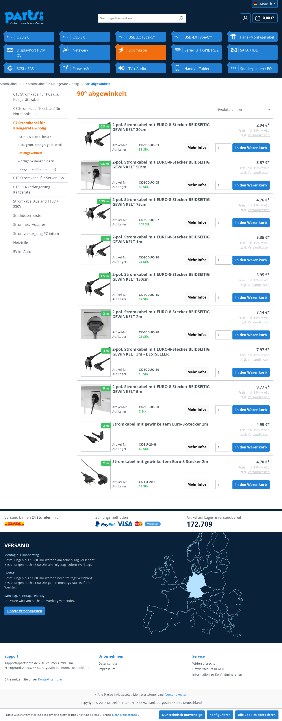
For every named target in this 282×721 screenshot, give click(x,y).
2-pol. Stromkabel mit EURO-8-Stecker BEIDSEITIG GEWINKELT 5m (161, 389)
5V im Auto (22, 251)
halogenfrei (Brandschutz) (37, 169)
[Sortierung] (244, 109)
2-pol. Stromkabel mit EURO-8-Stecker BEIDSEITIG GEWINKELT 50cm (161, 164)
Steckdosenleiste (27, 215)
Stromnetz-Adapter (29, 224)
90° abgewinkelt (30, 153)
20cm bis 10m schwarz (34, 137)
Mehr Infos (196, 147)
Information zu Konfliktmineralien (217, 674)
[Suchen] (181, 18)
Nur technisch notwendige (182, 715)
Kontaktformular (50, 679)
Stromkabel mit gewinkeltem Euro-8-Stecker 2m (160, 424)
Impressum (106, 669)
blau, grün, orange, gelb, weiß (40, 145)
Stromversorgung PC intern (36, 233)
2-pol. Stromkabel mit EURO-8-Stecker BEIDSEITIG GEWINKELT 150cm (161, 277)
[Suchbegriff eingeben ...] (137, 18)
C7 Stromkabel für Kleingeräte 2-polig (29, 125)
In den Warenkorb (251, 147)
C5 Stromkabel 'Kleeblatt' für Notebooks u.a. (37, 111)
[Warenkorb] (265, 18)
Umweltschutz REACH (208, 669)
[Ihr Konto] (245, 18)
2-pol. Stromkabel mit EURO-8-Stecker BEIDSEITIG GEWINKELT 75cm (161, 202)
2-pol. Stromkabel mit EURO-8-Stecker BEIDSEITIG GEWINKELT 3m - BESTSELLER (161, 351)
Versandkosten (259, 135)
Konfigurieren (220, 715)
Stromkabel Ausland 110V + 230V (36, 204)
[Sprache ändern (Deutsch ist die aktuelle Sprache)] (265, 3)
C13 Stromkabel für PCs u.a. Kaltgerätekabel (36, 97)
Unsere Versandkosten (24, 611)
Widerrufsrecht (203, 663)
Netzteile (20, 242)
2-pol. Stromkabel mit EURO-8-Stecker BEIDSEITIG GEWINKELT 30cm (161, 127)
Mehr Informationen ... (125, 715)
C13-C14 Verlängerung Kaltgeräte (31, 189)
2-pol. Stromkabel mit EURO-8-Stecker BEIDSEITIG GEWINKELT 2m (161, 314)
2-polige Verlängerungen (36, 161)
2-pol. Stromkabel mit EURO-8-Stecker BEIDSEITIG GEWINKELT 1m (161, 239)
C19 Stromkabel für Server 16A (38, 177)
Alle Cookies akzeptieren (257, 715)
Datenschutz (107, 663)
